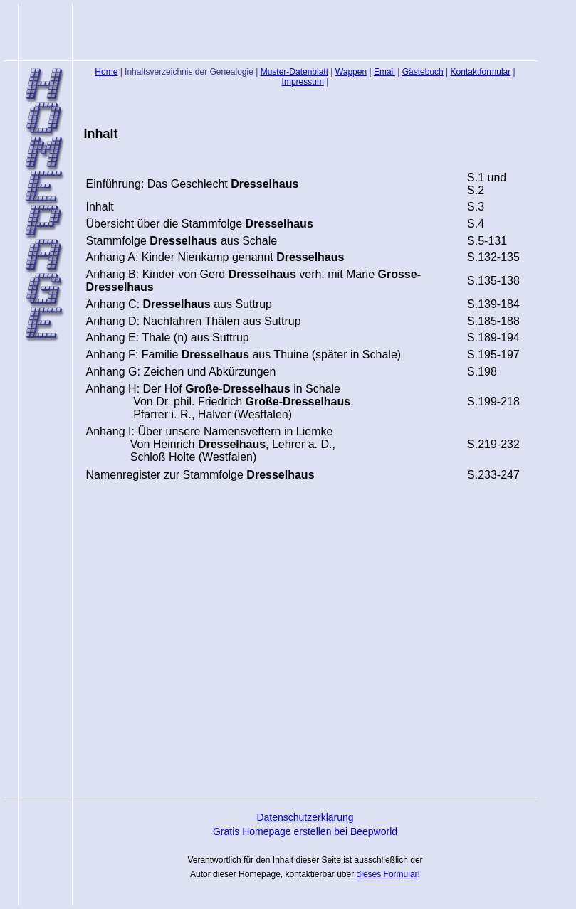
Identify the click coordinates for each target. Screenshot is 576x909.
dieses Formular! (388, 874)
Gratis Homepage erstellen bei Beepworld (305, 831)
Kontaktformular (481, 72)
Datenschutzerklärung (304, 817)
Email (384, 72)
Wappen (351, 72)
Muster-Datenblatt (294, 72)
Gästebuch (423, 72)
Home (106, 72)
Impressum (303, 82)
